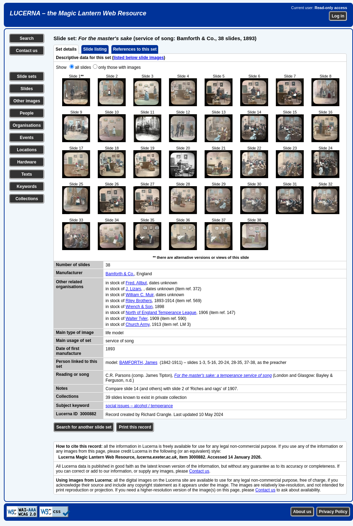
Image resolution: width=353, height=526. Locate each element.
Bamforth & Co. (119, 273)
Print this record (135, 427)
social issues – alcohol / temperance (139, 405)
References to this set (135, 49)
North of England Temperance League (161, 312)
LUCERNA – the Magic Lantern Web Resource (78, 13)
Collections (26, 198)
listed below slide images (138, 57)
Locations (27, 149)
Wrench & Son (139, 306)
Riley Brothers (139, 300)
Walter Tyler (137, 318)
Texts (26, 174)
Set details (66, 49)
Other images (26, 100)
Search (27, 38)
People (27, 113)
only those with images (119, 67)
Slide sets (26, 76)
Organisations (27, 125)
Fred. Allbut (136, 282)
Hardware (26, 162)
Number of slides (73, 264)
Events (27, 137)
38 (107, 265)
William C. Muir (140, 294)
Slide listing (94, 49)
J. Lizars (133, 288)
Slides (27, 88)
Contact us (26, 50)
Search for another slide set (83, 427)
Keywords (27, 186)
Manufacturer (69, 272)
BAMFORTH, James (138, 362)
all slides (83, 67)
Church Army (137, 324)
